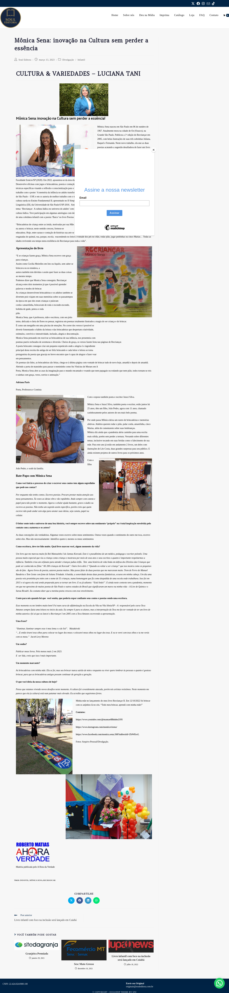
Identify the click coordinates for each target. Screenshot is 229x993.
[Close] (153, 149)
